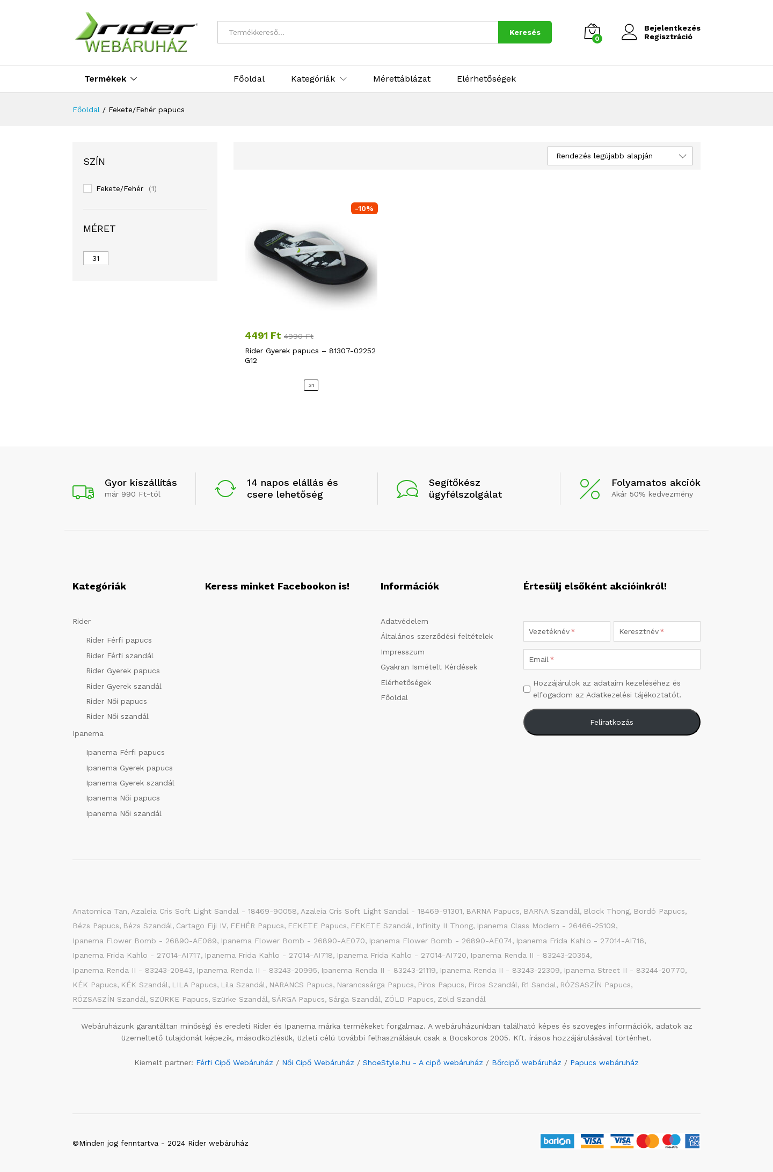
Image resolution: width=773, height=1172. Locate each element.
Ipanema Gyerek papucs (129, 767)
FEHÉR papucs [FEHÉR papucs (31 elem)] (257, 925)
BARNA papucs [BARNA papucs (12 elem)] (493, 911)
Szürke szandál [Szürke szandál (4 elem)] (240, 999)
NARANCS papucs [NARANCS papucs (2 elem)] (301, 984)
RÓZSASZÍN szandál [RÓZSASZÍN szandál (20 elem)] (109, 999)
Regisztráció (668, 36)
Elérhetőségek (486, 79)
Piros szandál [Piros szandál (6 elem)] (492, 984)
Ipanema (88, 733)
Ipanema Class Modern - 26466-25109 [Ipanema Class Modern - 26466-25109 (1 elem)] (546, 925)
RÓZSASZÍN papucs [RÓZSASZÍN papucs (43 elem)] (595, 984)
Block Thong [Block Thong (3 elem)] (607, 911)
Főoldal (249, 79)
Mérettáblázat (402, 79)
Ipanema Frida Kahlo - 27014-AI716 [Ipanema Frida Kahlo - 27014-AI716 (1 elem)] (580, 940)
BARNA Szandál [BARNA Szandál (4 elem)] (551, 911)
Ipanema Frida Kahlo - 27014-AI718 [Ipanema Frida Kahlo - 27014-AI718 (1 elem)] (269, 955)
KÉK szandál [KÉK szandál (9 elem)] (144, 984)
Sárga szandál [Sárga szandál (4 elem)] (355, 999)
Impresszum (403, 651)
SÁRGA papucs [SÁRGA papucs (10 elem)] (298, 999)
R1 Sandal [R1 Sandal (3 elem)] (538, 984)
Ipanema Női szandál (124, 813)
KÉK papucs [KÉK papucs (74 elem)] (94, 984)
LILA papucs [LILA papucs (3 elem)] (194, 984)
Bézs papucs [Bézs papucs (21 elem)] (95, 925)
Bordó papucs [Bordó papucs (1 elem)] (659, 911)
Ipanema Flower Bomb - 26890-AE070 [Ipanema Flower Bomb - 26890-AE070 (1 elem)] (293, 940)
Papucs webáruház (604, 1062)
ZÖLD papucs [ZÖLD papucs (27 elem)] (409, 999)
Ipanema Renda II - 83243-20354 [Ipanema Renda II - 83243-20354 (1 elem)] (530, 955)
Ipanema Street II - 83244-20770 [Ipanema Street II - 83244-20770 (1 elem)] (624, 970)
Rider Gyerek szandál (124, 686)
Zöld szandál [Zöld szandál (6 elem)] (461, 999)
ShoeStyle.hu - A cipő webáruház (423, 1062)
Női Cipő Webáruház (318, 1062)
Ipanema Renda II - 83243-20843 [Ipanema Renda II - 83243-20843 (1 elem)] (132, 970)
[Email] (612, 659)
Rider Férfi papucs (119, 640)
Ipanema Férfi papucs (125, 752)
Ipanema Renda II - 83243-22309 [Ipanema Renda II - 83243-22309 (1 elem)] (500, 970)
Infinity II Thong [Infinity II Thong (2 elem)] (444, 925)
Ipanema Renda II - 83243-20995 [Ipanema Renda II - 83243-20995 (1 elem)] (256, 970)
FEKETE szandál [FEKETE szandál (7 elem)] (381, 925)
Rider (81, 621)
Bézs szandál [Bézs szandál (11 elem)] (147, 925)
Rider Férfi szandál (120, 655)
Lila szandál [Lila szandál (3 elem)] (243, 984)
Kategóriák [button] (313, 79)
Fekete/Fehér (119, 188)
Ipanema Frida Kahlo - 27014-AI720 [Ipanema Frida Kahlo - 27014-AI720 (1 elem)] (401, 955)
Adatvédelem (404, 621)
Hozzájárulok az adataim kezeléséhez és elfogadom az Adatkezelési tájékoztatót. (607, 689)
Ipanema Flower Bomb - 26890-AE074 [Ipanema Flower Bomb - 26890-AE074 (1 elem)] (440, 940)
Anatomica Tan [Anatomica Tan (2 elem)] (99, 911)
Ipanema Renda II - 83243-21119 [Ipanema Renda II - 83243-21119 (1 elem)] (378, 970)
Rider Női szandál (117, 716)
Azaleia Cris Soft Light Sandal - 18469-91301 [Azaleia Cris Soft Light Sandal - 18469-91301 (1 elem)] (381, 911)
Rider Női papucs (116, 701)
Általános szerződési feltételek (437, 636)
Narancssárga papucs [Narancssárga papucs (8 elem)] (375, 984)
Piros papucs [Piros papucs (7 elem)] (441, 984)
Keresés (525, 32)
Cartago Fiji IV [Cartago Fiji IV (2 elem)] (201, 925)
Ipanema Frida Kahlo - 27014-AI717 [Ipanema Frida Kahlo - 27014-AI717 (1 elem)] (136, 955)
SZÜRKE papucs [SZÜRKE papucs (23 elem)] (179, 999)
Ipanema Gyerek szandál (130, 782)
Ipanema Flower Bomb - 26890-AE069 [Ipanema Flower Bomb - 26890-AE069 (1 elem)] (144, 940)
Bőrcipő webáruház (526, 1062)
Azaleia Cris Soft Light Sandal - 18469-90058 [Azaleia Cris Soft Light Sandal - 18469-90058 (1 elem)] (214, 911)
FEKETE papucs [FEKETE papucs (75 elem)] (317, 925)
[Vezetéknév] (566, 631)
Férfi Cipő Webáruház (234, 1062)
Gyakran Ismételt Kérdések (429, 667)
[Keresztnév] (657, 631)
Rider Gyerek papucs (123, 670)
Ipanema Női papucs (123, 798)
